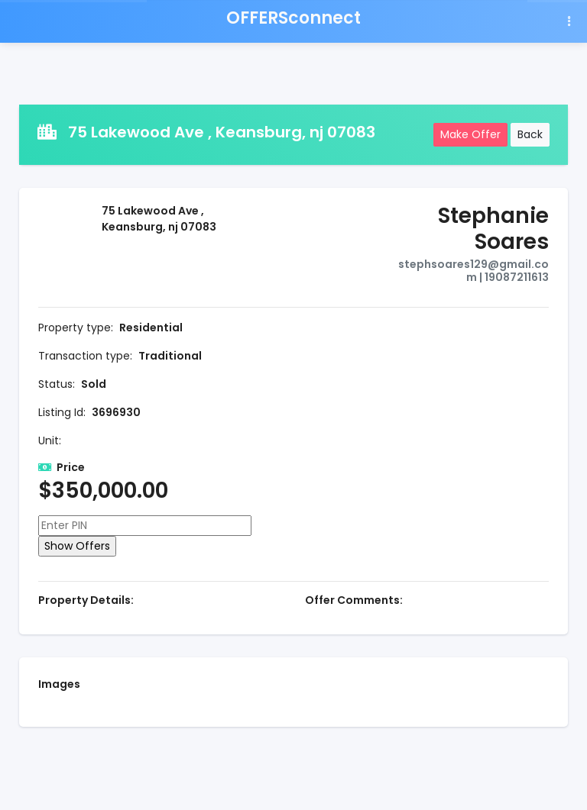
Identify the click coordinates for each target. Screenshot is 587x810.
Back (530, 134)
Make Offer (470, 134)
